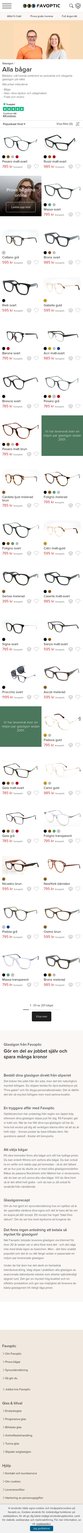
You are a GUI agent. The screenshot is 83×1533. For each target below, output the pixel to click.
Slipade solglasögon (18, 1452)
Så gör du (11, 1378)
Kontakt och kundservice (21, 1473)
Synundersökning (16, 1370)
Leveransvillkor (15, 1489)
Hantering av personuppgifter (24, 1498)
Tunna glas (12, 1443)
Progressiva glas (15, 1419)
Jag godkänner (41, 1528)
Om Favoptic (13, 1353)
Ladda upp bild (20, 207)
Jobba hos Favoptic (17, 1389)
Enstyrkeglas (13, 1411)
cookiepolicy (43, 1524)
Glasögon (7, 63)
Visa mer (41, 1016)
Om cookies (13, 1481)
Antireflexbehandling (18, 1435)
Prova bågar (12, 1362)
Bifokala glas (13, 1427)
